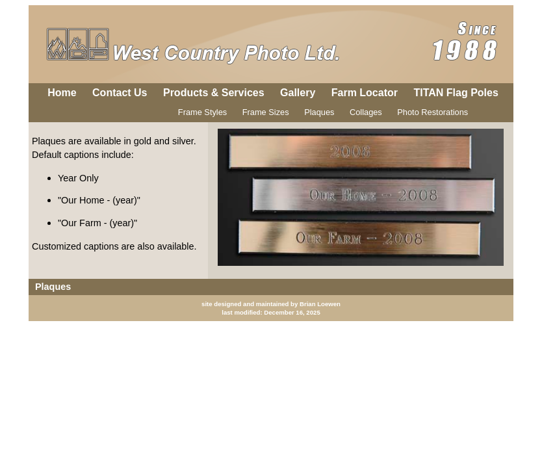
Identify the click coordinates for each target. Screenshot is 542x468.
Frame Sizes (265, 112)
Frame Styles (202, 112)
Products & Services (214, 92)
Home (61, 92)
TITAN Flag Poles (455, 92)
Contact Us (119, 92)
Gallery (297, 92)
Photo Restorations (432, 112)
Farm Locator (364, 92)
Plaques (319, 112)
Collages (366, 112)
